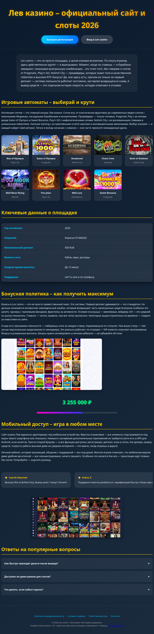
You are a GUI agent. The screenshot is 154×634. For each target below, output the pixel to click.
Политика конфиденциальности (49, 616)
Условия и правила (76, 616)
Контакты (115, 616)
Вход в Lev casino (97, 39)
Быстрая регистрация (60, 39)
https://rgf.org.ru (116, 625)
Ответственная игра (98, 616)
